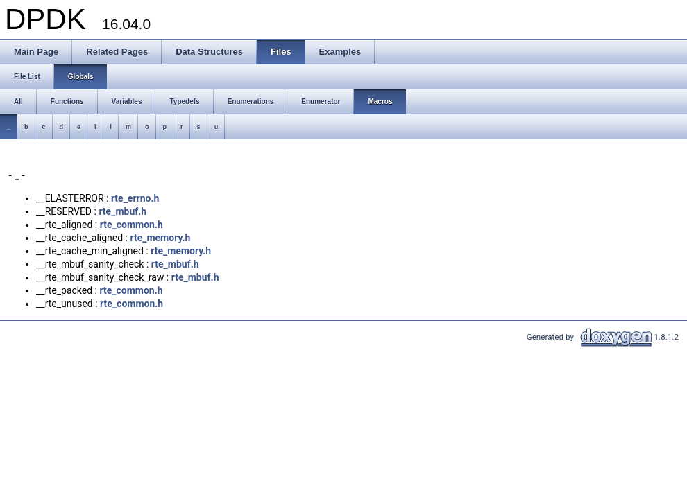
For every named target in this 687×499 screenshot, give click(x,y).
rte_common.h (131, 224)
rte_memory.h (160, 237)
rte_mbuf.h (122, 211)
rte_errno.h (135, 198)
